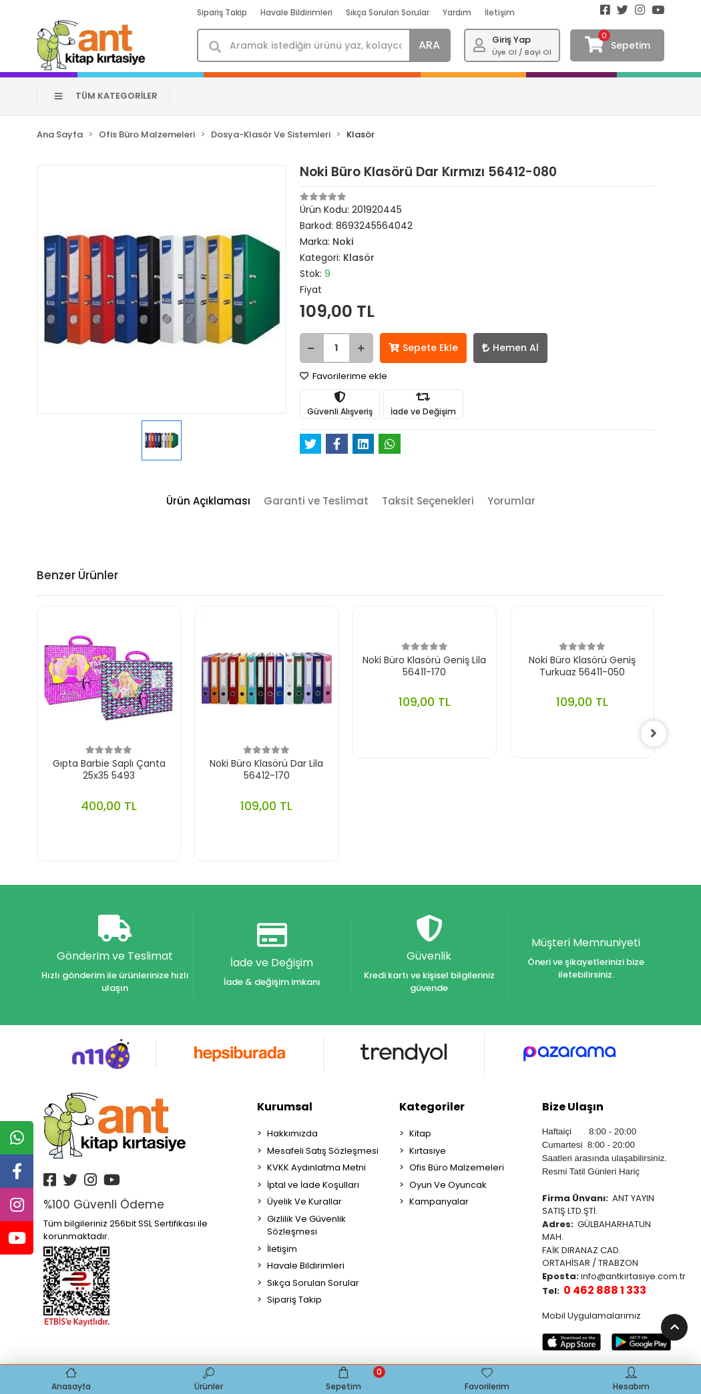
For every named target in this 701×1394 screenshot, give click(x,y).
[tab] (208, 501)
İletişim (500, 12)
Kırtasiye (427, 1150)
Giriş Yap (511, 39)
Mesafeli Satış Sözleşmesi (323, 1150)
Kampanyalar (439, 1202)
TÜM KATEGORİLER (106, 95)
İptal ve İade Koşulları (313, 1184)
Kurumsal (284, 1107)
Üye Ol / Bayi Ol (521, 52)
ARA (429, 45)
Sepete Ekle (423, 347)
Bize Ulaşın (573, 1107)
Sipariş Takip (222, 12)
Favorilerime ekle (343, 376)
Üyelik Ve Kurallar (304, 1202)
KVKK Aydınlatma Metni (316, 1168)
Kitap (420, 1134)
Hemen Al (510, 347)
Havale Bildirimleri (296, 12)
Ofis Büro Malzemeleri (456, 1168)
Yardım (457, 12)
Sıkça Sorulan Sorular (387, 12)
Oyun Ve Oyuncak (448, 1184)
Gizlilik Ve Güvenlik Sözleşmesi (306, 1225)
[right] (654, 733)
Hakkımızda (292, 1134)
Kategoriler (432, 1107)
